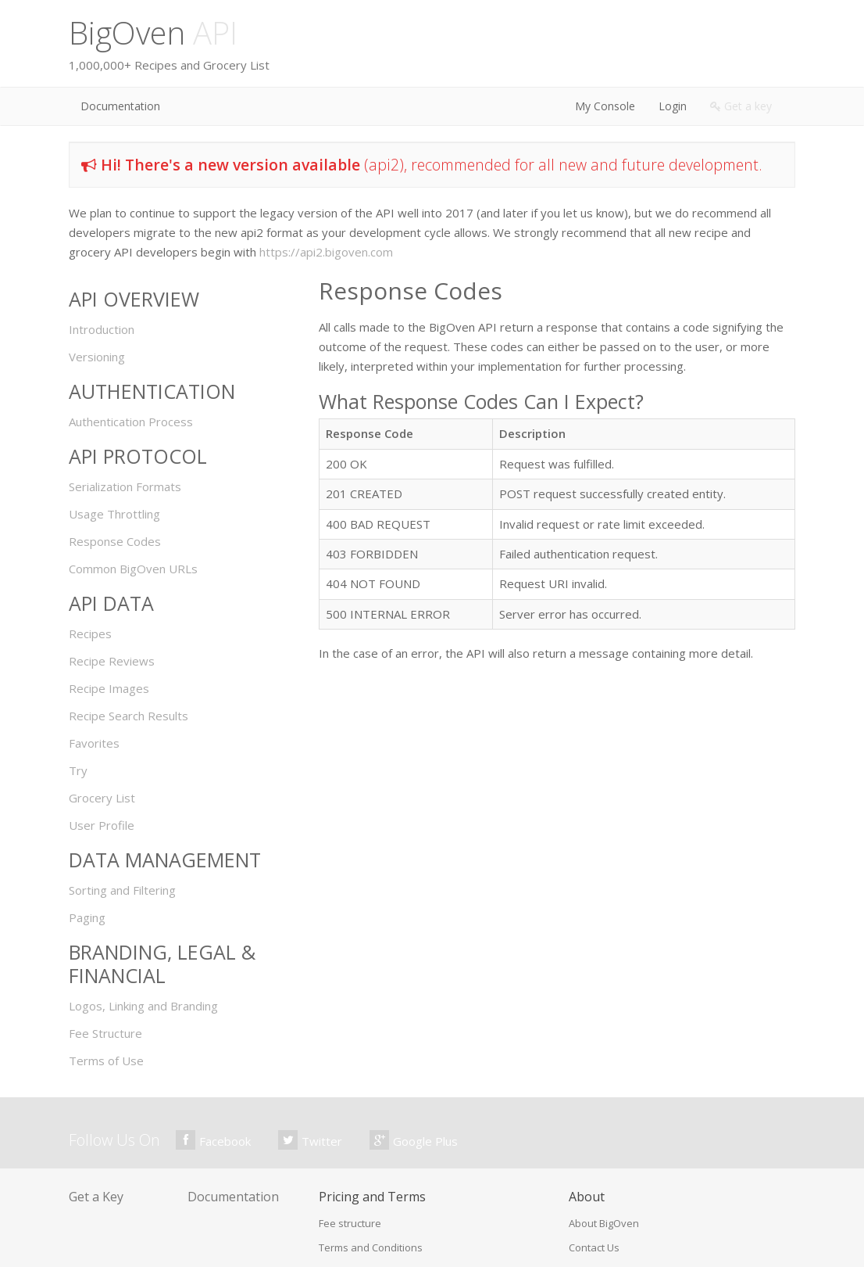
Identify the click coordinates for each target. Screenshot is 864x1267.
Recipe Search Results (128, 715)
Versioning (97, 356)
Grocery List (102, 798)
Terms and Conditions (371, 1247)
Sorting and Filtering (122, 890)
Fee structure (350, 1223)
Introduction (101, 329)
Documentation (120, 106)
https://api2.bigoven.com (326, 252)
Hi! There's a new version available (230, 164)
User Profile (101, 825)
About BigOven (604, 1223)
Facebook (213, 1140)
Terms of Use (106, 1060)
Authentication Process (131, 421)
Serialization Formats (125, 486)
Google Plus (414, 1140)
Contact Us (594, 1247)
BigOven (153, 32)
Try (78, 770)
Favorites (94, 743)
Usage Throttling (114, 514)
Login (673, 106)
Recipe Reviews (112, 661)
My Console (605, 106)
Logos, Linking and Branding (143, 1006)
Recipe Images (109, 688)
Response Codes (115, 541)
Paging (87, 917)
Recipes (90, 633)
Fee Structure (105, 1033)
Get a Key (96, 1196)
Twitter (310, 1140)
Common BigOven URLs (133, 568)
